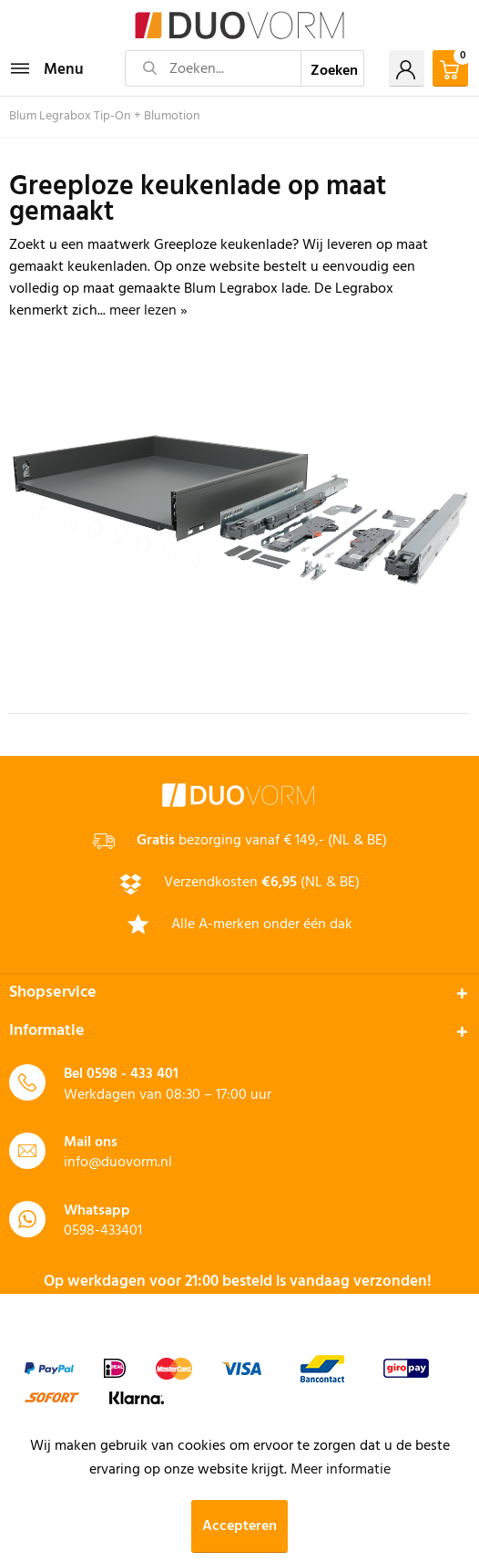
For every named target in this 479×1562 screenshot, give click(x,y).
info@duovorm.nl (118, 1162)
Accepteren (239, 1526)
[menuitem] (46, 68)
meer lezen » (148, 311)
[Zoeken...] (213, 68)
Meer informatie (340, 1470)
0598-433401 (103, 1231)
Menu (47, 68)
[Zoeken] (332, 68)
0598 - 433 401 (132, 1074)
